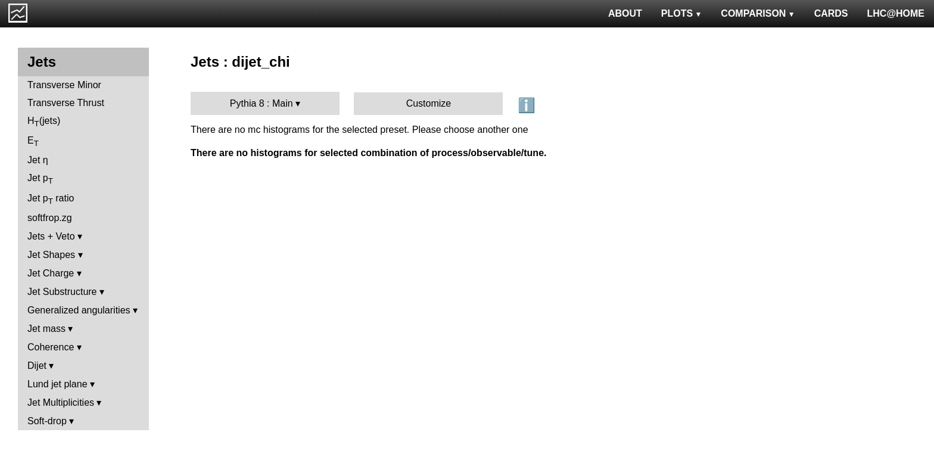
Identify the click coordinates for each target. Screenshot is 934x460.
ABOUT (625, 13)
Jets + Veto (51, 236)
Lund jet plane (57, 384)
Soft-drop (47, 421)
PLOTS (681, 13)
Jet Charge (50, 273)
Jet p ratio (50, 199)
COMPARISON (758, 13)
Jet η (37, 160)
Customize (429, 103)
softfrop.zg (49, 218)
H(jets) (43, 122)
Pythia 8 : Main (261, 103)
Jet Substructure (62, 292)
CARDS (831, 13)
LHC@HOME (895, 13)
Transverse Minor (64, 85)
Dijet (36, 365)
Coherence (50, 347)
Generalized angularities (78, 310)
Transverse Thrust (65, 103)
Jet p (40, 179)
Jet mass (46, 329)
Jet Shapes (51, 255)
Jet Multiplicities (60, 402)
